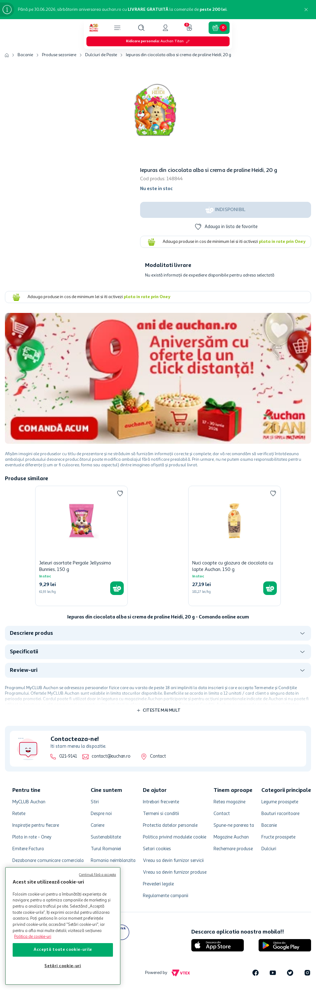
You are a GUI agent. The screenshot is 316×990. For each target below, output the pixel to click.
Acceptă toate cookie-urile (63, 950)
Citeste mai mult (162, 710)
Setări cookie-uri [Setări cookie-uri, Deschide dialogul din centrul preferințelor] (62, 966)
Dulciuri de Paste (101, 55)
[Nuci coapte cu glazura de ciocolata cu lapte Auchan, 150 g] (235, 546)
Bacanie (25, 55)
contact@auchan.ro (111, 756)
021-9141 (68, 756)
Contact (158, 756)
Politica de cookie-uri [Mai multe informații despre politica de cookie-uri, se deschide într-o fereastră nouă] (32, 937)
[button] (141, 28)
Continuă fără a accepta (97, 875)
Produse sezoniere (59, 55)
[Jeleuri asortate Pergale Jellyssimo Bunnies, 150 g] (81, 546)
